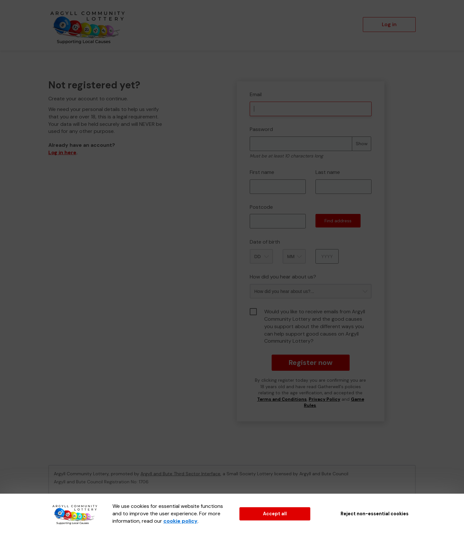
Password (261, 129)
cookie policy (180, 521)
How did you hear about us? (283, 276)
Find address (338, 221)
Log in (389, 24)
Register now (310, 362)
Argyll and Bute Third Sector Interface (180, 474)
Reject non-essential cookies (375, 514)
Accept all (275, 514)
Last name (327, 172)
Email (256, 94)
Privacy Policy (324, 399)
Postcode (261, 207)
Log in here (62, 152)
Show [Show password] (362, 143)
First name (262, 172)
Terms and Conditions (282, 399)
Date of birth (265, 241)
